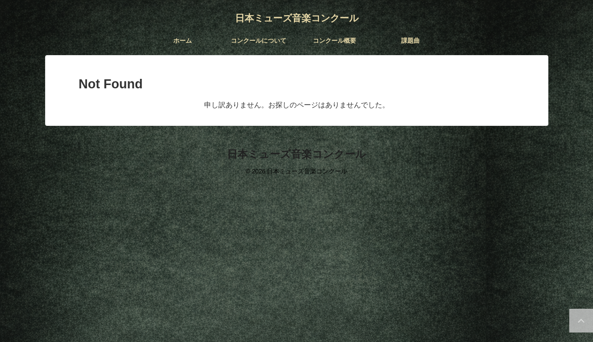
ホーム (182, 40)
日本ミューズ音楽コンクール (296, 18)
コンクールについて (258, 40)
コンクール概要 (334, 40)
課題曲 (410, 40)
